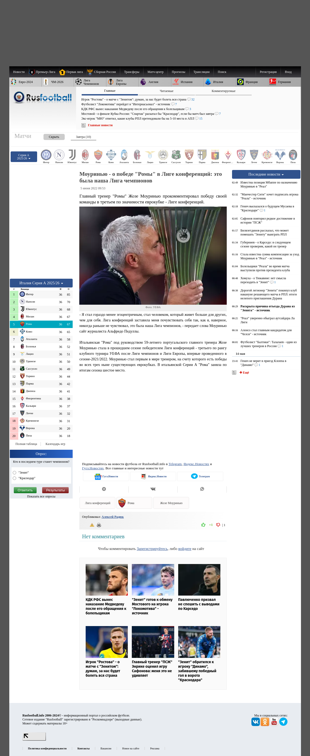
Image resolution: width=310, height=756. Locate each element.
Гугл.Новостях (93, 468)
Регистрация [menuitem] (268, 72)
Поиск (222, 72)
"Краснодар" (27, 478)
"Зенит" (23, 472)
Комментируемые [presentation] (223, 91)
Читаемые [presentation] (166, 91)
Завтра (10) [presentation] (83, 137)
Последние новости (266, 174)
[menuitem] (103, 71)
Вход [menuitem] (288, 72)
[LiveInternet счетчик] (34, 739)
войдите (184, 549)
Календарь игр (55, 444)
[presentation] (49, 136)
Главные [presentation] (109, 91)
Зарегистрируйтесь (152, 549)
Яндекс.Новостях (196, 464)
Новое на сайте (130, 748)
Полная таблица (26, 444)
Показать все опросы (41, 496)
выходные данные (128, 719)
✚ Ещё (244, 372)
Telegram (175, 464)
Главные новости (100, 125)
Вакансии (106, 748)
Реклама (154, 748)
